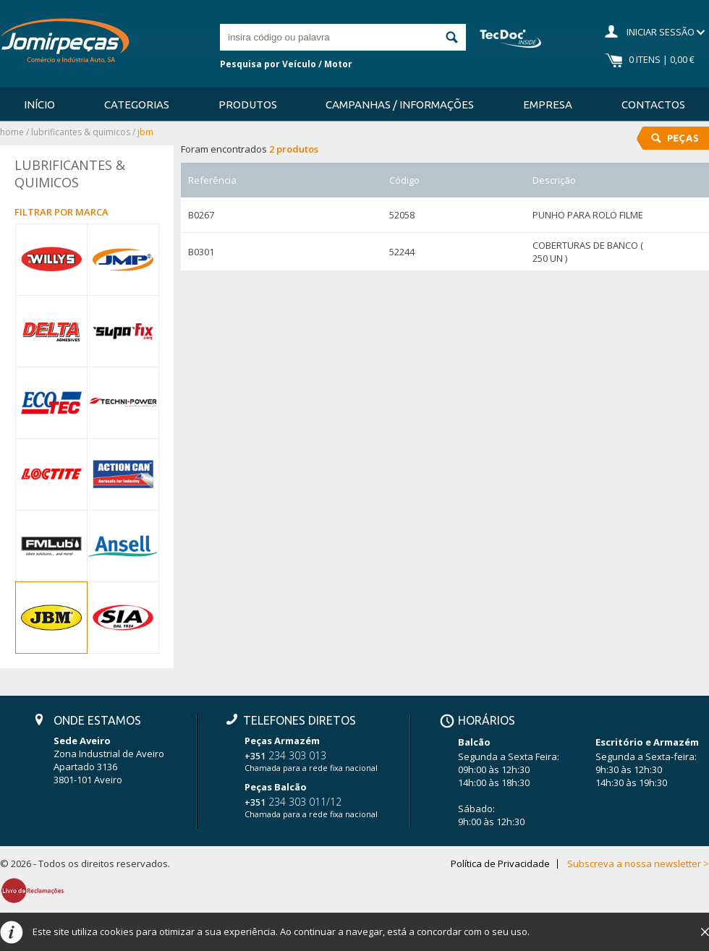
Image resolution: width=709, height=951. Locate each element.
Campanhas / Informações (400, 104)
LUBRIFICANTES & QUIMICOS (80, 132)
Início (39, 104)
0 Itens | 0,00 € (662, 59)
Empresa (547, 104)
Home (12, 132)
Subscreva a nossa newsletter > (638, 864)
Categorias (136, 104)
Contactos (653, 104)
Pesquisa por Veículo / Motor (286, 64)
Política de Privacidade (500, 864)
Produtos (247, 104)
